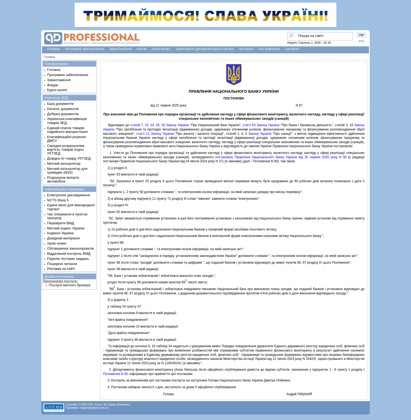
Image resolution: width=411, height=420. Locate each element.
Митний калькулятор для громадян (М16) (67, 170)
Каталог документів (63, 109)
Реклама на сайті (61, 269)
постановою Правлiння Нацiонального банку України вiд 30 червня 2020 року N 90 (280, 157)
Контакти (292, 49)
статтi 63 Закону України (260, 125)
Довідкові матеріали (63, 238)
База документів (60, 104)
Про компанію (269, 49)
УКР (361, 35)
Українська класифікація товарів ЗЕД (67, 121)
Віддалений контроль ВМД (68, 254)
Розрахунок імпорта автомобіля (63, 179)
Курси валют (161, 49)
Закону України (259, 134)
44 (152, 125)
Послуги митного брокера (69, 285)
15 (146, 125)
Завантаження (120, 49)
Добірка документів (63, 114)
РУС (361, 41)
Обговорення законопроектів (70, 248)
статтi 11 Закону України (155, 134)
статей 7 (136, 125)
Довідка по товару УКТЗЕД (68, 158)
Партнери (246, 49)
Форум (142, 49)
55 (157, 125)
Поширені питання (62, 264)
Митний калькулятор (64, 163)
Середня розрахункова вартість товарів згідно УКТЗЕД (65, 150)
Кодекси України (60, 233)
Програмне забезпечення (84, 49)
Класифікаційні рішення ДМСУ (66, 139)
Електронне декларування (68, 195)
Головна (53, 49)
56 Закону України (175, 125)
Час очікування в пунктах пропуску (67, 216)
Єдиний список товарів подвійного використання (67, 130)
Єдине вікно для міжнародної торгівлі (205, 49)
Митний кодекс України (66, 228)
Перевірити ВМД (60, 223)
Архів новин (56, 243)
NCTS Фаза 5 (58, 200)
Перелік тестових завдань (68, 259)
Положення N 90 (115, 374)
